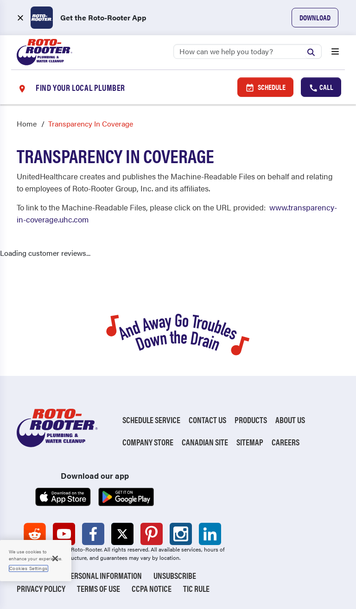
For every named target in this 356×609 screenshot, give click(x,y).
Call (321, 87)
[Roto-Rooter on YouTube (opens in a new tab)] (64, 534)
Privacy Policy (41, 588)
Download (315, 17)
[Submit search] (313, 51)
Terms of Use (98, 588)
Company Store (147, 442)
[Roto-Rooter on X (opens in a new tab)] (122, 534)
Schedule (265, 87)
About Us (290, 419)
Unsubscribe (174, 575)
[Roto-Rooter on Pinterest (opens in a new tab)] (151, 534)
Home (27, 123)
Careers (285, 442)
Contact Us (207, 419)
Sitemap (249, 442)
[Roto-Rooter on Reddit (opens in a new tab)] (35, 534)
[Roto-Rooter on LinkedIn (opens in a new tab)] (210, 534)
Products (251, 419)
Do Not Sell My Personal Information (79, 575)
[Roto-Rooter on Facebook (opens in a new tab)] (93, 534)
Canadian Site (205, 442)
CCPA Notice (152, 588)
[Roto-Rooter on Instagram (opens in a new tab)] (181, 534)
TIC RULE (196, 588)
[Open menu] (335, 52)
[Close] (55, 558)
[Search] (247, 51)
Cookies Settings (28, 568)
